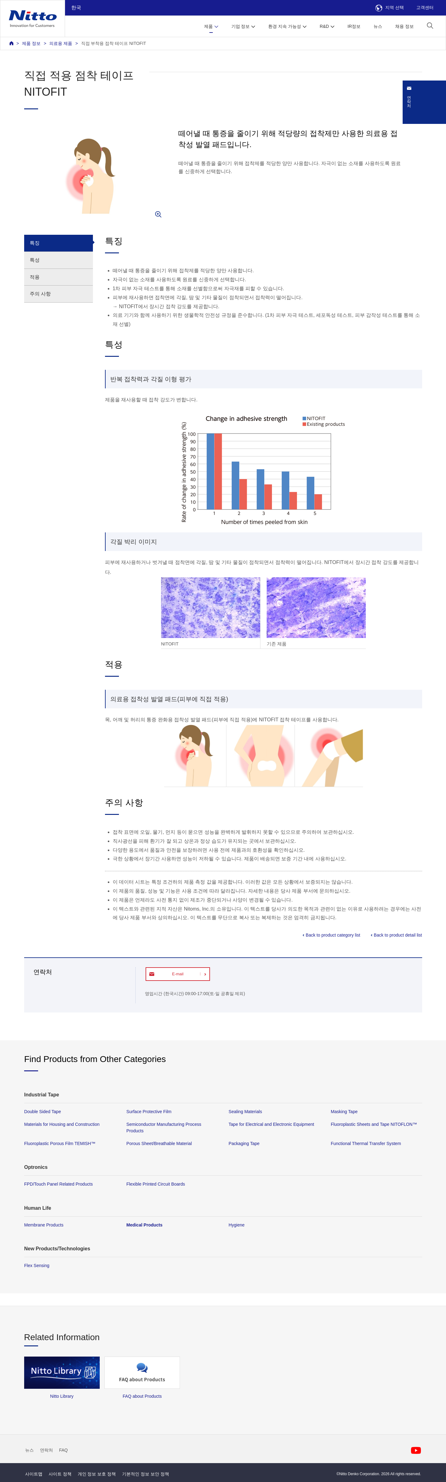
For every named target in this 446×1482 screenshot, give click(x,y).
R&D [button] (324, 26)
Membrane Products (43, 1224)
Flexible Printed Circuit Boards (155, 1184)
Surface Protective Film (149, 1111)
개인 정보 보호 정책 (97, 1473)
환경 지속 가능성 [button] (284, 26)
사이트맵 (33, 1473)
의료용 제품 (60, 43)
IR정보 (354, 26)
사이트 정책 (60, 1473)
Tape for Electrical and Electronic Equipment (271, 1124)
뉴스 (378, 26)
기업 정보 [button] (240, 26)
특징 (35, 243)
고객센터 (425, 7)
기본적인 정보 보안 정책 (145, 1473)
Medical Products (144, 1224)
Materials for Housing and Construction (61, 1124)
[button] (430, 25)
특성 (35, 260)
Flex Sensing (36, 1265)
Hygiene (237, 1224)
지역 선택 (389, 7)
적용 (35, 277)
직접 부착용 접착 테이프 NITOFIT (113, 43)
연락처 (46, 1450)
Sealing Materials (245, 1111)
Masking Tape (344, 1111)
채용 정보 (404, 26)
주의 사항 (40, 293)
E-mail (177, 974)
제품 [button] (208, 26)
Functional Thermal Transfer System (366, 1143)
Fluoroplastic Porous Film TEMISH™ (59, 1143)
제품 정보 (31, 43)
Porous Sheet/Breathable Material (159, 1143)
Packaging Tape (244, 1143)
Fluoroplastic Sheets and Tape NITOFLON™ (374, 1124)
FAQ (63, 1450)
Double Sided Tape (42, 1111)
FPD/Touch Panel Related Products (58, 1184)
